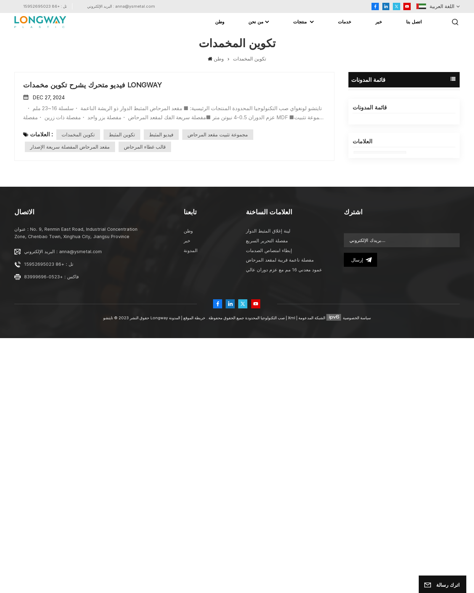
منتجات (300, 21)
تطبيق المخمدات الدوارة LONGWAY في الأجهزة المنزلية (404, 210)
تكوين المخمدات (78, 134)
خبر (378, 21)
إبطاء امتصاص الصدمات (269, 505)
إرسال (360, 515)
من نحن (255, 21)
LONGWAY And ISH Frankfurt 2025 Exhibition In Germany (404, 145)
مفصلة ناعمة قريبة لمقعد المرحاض (280, 514)
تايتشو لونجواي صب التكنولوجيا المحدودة (402, 161)
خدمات (344, 21)
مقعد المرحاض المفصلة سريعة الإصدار (70, 147)
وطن (219, 21)
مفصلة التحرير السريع (267, 495)
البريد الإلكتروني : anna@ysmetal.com (121, 6)
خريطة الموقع (193, 572)
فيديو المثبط (161, 134)
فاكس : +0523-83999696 (51, 531)
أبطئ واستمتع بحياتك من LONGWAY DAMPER (404, 258)
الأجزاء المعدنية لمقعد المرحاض (390, 348)
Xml (291, 572)
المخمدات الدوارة (376, 392)
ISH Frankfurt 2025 (380, 303)
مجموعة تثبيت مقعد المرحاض (218, 134)
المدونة (364, 100)
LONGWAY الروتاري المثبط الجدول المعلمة (404, 194)
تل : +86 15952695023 (45, 6)
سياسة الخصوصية (357, 572)
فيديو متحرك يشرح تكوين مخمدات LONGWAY (404, 226)
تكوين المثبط (122, 134)
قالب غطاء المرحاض (379, 362)
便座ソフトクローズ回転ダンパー (395, 407)
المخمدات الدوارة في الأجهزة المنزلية (396, 377)
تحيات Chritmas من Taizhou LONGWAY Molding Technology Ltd (404, 242)
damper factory (377, 318)
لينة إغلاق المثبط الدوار (268, 485)
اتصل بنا (414, 21)
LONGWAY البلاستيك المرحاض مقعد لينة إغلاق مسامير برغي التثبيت (404, 177)
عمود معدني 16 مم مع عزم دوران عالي (284, 524)
